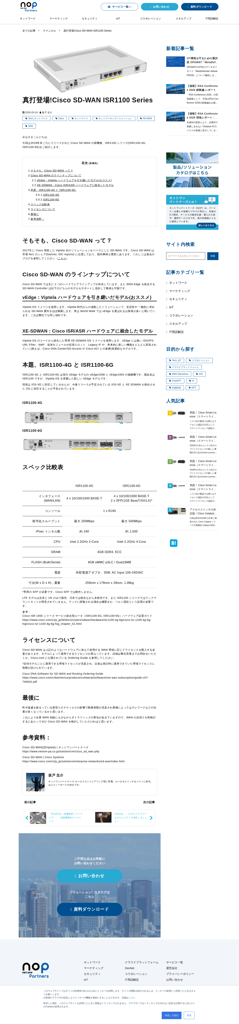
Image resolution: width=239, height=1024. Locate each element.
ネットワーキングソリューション (115, 118)
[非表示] (93, 163)
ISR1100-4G (51, 194)
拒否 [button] (189, 1015)
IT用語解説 (212, 18)
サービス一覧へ (121, 6)
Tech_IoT (175, 360)
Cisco (61, 118)
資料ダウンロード (201, 6)
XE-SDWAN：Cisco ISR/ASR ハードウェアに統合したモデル (75, 185)
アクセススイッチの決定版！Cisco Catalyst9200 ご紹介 (203, 513)
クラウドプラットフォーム (184, 367)
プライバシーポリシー (180, 973)
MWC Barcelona (178, 374)
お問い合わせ (161, 6)
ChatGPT (175, 380)
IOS (199, 374)
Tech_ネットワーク (38, 118)
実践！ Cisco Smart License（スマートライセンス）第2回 (203, 489)
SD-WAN (147, 118)
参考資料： (37, 218)
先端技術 (175, 387)
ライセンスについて (43, 209)
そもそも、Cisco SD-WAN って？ (52, 170)
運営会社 (171, 968)
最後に (35, 214)
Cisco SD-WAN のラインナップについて (56, 175)
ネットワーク (27, 18)
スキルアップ (183, 18)
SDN (30, 126)
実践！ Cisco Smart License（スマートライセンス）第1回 (203, 416)
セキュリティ (89, 18)
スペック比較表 (40, 204)
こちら (131, 997)
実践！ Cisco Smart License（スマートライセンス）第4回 (203, 440)
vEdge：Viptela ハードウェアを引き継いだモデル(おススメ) (74, 180)
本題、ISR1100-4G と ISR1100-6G (53, 190)
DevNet (129, 968)
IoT (118, 18)
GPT (192, 387)
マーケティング (58, 18)
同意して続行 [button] (171, 1015)
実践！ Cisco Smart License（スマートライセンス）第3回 (203, 465)
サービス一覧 (174, 962)
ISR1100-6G (51, 199)
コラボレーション (150, 18)
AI (191, 380)
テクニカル (49, 30)
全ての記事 (28, 30)
